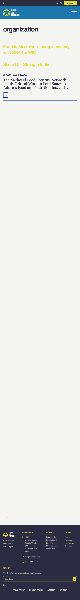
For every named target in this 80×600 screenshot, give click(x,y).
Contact (63, 590)
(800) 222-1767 (31, 561)
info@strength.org (32, 556)
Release (23, 74)
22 (12, 517)
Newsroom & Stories (69, 544)
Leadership (51, 537)
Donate (70, 3)
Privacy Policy (36, 590)
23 (15, 517)
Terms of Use (19, 590)
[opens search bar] (57, 3)
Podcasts (68, 539)
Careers (68, 537)
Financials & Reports (51, 541)
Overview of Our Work (51, 547)
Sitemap (51, 590)
